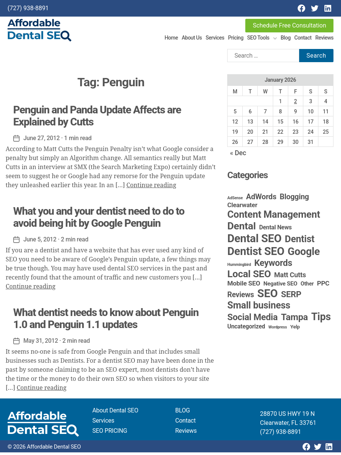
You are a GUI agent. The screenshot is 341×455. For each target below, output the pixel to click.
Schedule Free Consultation (289, 25)
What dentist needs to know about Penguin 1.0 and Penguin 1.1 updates (106, 321)
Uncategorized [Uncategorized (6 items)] (246, 329)
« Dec (238, 155)
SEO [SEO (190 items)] (267, 296)
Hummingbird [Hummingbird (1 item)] (239, 267)
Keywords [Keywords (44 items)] (273, 265)
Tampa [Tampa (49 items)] (294, 320)
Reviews (324, 39)
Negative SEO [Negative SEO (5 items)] (280, 286)
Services (215, 39)
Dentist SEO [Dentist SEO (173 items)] (255, 253)
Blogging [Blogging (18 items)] (294, 199)
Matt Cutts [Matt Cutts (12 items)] (290, 277)
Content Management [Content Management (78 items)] (273, 217)
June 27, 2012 (41, 140)
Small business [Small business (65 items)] (258, 307)
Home (171, 39)
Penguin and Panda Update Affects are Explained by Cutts (97, 118)
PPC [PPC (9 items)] (323, 286)
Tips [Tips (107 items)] (321, 319)
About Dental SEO (115, 413)
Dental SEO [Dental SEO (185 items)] (254, 241)
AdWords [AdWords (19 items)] (261, 199)
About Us (192, 39)
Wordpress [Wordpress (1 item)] (277, 329)
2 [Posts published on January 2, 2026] (295, 104)
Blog (286, 39)
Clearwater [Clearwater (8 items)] (242, 207)
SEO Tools (258, 39)
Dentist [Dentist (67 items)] (300, 241)
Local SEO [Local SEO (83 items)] (249, 276)
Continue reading (151, 188)
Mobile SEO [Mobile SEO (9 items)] (243, 286)
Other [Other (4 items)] (307, 286)
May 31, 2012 (40, 343)
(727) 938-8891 (28, 8)
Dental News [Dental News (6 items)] (275, 230)
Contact (303, 39)
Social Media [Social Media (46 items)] (252, 320)
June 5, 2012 (40, 242)
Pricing (235, 39)
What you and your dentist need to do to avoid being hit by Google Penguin (98, 220)
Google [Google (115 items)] (303, 254)
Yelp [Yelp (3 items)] (295, 329)
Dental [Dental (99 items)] (241, 229)
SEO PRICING (109, 433)
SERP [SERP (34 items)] (291, 297)
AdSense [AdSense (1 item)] (235, 200)
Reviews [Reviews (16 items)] (240, 297)
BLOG (182, 413)
